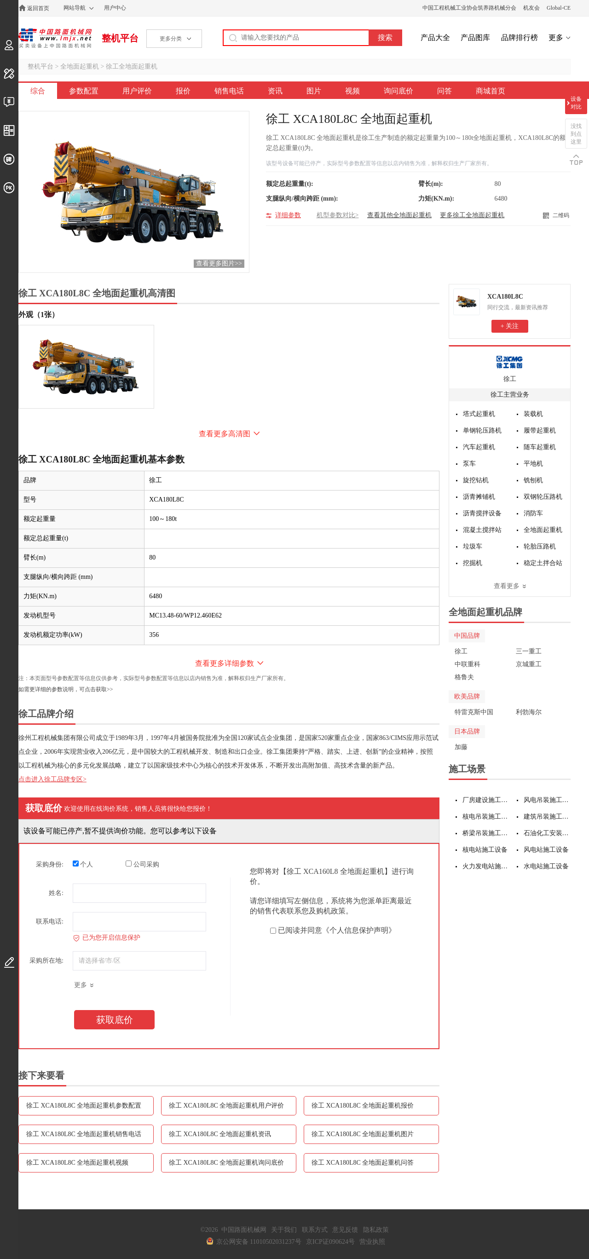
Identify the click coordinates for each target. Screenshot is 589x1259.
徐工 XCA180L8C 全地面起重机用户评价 (226, 1105)
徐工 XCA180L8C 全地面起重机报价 (363, 1105)
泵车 (469, 463)
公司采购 (142, 864)
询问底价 (398, 91)
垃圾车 (472, 546)
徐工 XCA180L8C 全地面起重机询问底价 (226, 1162)
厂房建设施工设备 (486, 800)
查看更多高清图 (224, 434)
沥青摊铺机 (479, 496)
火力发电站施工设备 (486, 866)
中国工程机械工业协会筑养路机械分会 (469, 8)
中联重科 (467, 664)
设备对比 (576, 103)
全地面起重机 (79, 66)
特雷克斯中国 (474, 712)
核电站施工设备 (485, 849)
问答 (444, 91)
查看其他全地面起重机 (399, 215)
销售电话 (229, 91)
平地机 (533, 463)
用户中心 (115, 8)
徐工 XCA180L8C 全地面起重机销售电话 (83, 1134)
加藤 (461, 747)
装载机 (533, 413)
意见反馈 (345, 1229)
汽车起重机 (479, 447)
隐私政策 (376, 1229)
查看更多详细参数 (224, 663)
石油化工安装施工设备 (547, 833)
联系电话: (50, 921)
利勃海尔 (529, 712)
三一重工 (529, 651)
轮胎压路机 (540, 546)
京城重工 (529, 664)
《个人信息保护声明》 (359, 930)
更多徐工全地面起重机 (472, 215)
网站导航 (75, 8)
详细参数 (288, 215)
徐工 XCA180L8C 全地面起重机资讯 (220, 1134)
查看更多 (507, 586)
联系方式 (315, 1229)
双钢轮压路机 (543, 496)
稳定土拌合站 (543, 563)
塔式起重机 (479, 413)
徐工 (509, 378)
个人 (83, 864)
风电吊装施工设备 (547, 800)
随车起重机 (540, 447)
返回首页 (38, 8)
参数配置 (83, 91)
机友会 (531, 8)
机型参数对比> (338, 215)
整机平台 (120, 38)
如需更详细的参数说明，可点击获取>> (65, 689)
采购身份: (50, 864)
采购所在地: (46, 960)
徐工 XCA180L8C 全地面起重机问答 (363, 1162)
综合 (37, 91)
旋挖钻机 (476, 480)
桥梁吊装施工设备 (486, 833)
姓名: (56, 892)
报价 (183, 91)
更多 (556, 37)
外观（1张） (38, 314)
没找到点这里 (576, 134)
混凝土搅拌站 (482, 529)
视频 (352, 91)
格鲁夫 (464, 677)
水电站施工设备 (546, 866)
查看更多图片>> (219, 263)
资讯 (275, 91)
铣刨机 (533, 480)
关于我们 (284, 1229)
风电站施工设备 (546, 849)
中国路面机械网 (55, 38)
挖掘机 (472, 563)
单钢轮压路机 (482, 430)
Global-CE (559, 8)
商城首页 (490, 91)
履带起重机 (540, 430)
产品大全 (435, 37)
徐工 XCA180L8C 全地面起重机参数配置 (83, 1105)
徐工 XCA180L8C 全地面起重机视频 (77, 1162)
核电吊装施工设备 (486, 816)
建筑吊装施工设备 (547, 816)
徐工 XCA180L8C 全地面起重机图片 (363, 1134)
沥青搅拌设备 (482, 513)
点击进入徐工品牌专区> (52, 779)
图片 (313, 91)
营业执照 (372, 1241)
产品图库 (475, 37)
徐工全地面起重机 (131, 66)
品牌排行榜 (519, 37)
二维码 (561, 215)
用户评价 (137, 91)
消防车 (533, 513)
